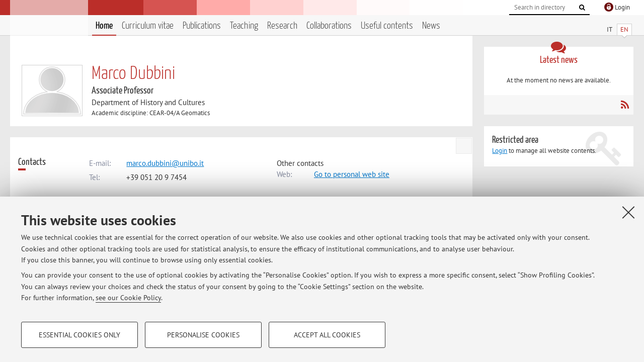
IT (609, 29)
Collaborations (329, 26)
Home (104, 26)
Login (499, 150)
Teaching (244, 26)
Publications (202, 26)
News (431, 26)
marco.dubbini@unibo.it (165, 163)
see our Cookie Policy (128, 297)
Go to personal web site (351, 174)
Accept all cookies (327, 334)
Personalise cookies (203, 334)
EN (624, 29)
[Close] (628, 212)
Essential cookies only (79, 334)
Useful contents (387, 26)
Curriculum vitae (148, 26)
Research (282, 26)
